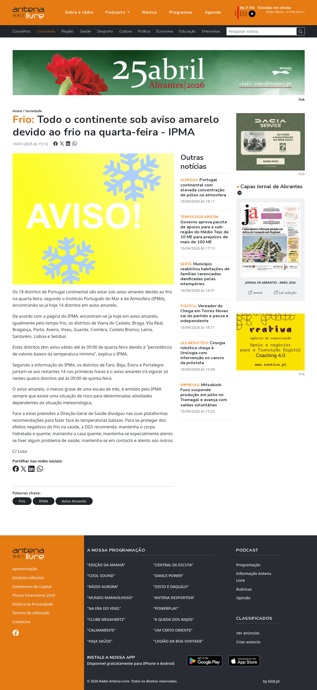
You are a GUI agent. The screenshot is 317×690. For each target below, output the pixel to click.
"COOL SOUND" (101, 575)
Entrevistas (211, 31)
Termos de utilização (31, 612)
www (255, 292)
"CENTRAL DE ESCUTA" (173, 564)
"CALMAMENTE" (101, 630)
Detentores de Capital (32, 586)
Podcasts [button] (115, 12)
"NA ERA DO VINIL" (104, 608)
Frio (22, 501)
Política (144, 31)
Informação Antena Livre (253, 577)
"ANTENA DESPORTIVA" (174, 597)
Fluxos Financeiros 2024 (34, 595)
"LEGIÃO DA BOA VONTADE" (178, 641)
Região (68, 31)
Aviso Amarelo (74, 501)
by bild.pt (271, 681)
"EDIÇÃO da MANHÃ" (106, 564)
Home (17, 111)
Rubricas (244, 589)
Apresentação (25, 568)
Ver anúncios (247, 632)
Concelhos (22, 31)
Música (149, 12)
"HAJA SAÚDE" (100, 641)
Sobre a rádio (79, 12)
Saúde (85, 31)
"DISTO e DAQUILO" (171, 586)
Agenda (213, 12)
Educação (187, 31)
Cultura (125, 31)
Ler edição (285, 292)
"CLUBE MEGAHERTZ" (106, 619)
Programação (248, 564)
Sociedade (46, 31)
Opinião (243, 597)
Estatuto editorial (28, 577)
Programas (180, 12)
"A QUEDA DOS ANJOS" (173, 619)
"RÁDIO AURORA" (102, 586)
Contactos (22, 621)
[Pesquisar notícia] (261, 31)
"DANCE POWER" (168, 575)
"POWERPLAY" (166, 608)
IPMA (43, 501)
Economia (164, 31)
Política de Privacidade (33, 604)
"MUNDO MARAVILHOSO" (110, 597)
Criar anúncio (248, 641)
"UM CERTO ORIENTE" (173, 630)
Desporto (105, 31)
